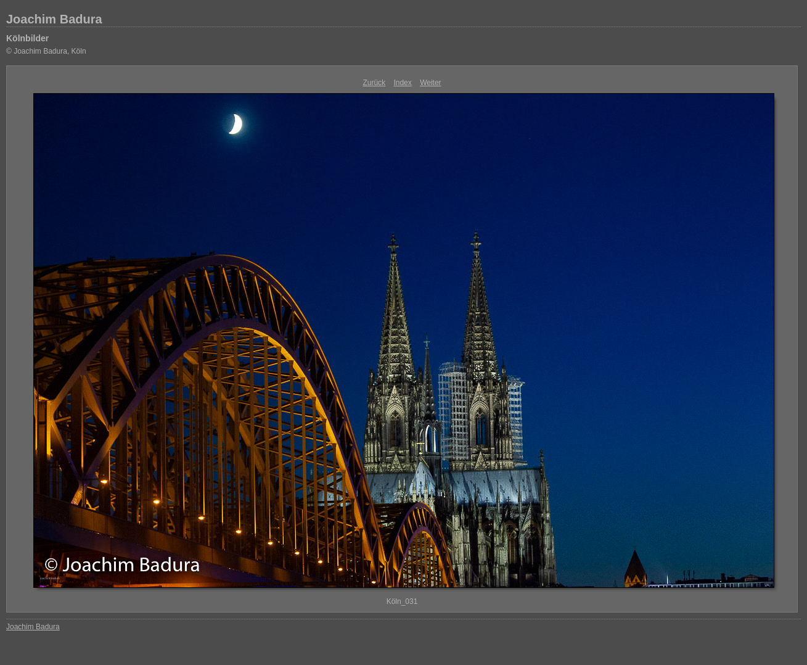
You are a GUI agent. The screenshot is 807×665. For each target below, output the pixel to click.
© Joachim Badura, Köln (46, 51)
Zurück (374, 82)
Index (402, 82)
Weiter (430, 82)
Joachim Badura (54, 19)
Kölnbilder (27, 38)
